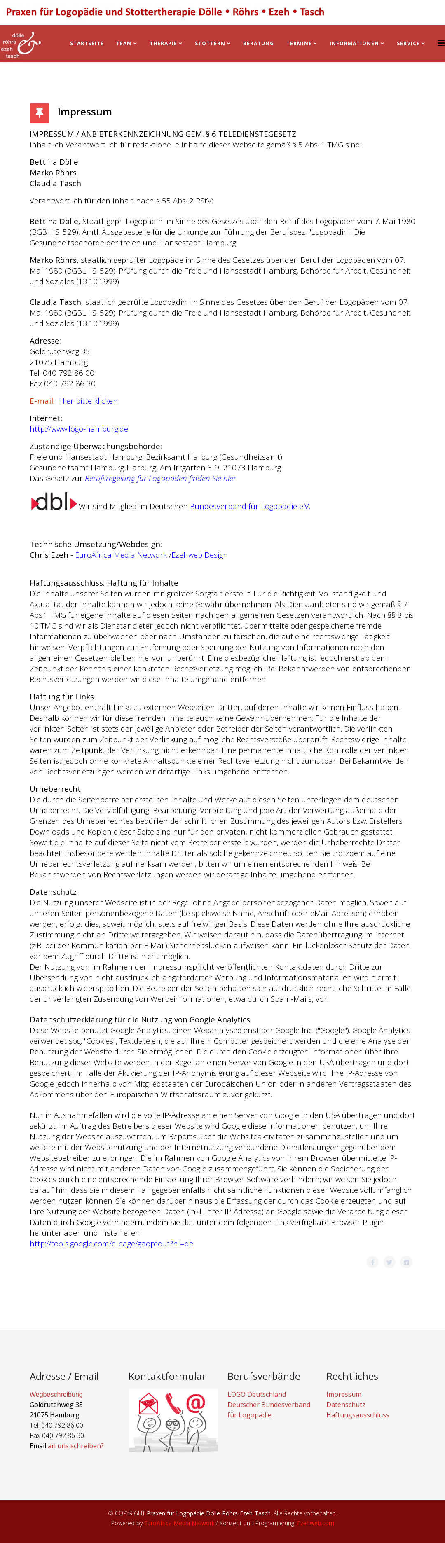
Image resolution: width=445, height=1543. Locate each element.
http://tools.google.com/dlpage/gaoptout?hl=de (111, 1243)
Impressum (343, 1394)
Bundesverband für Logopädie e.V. (251, 506)
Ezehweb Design (199, 554)
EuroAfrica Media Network (120, 554)
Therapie (163, 43)
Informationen (354, 43)
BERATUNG (258, 43)
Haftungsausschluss (357, 1414)
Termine (300, 43)
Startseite (87, 43)
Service (408, 43)
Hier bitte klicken (88, 400)
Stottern (210, 43)
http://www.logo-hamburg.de (79, 428)
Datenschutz (345, 1404)
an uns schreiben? (76, 1445)
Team (124, 43)
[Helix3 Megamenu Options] (441, 43)
